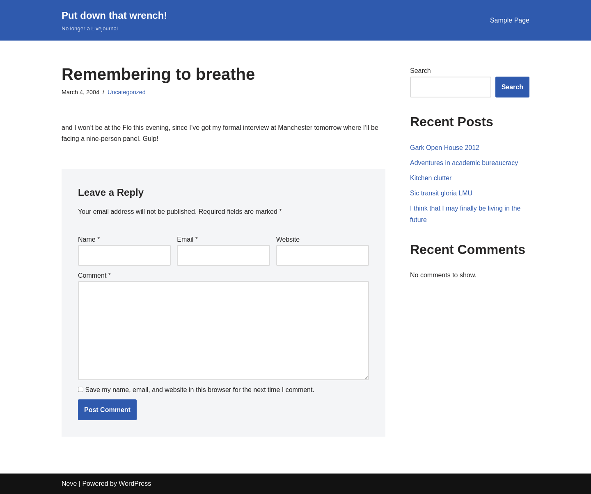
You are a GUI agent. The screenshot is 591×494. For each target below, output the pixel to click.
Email (187, 239)
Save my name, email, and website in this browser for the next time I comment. (199, 389)
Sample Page (509, 20)
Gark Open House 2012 (444, 147)
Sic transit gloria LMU (441, 193)
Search (420, 70)
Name (89, 239)
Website (288, 239)
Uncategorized (127, 92)
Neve (69, 483)
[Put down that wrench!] (114, 20)
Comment (94, 275)
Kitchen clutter (430, 177)
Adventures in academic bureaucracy (464, 162)
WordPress (135, 483)
